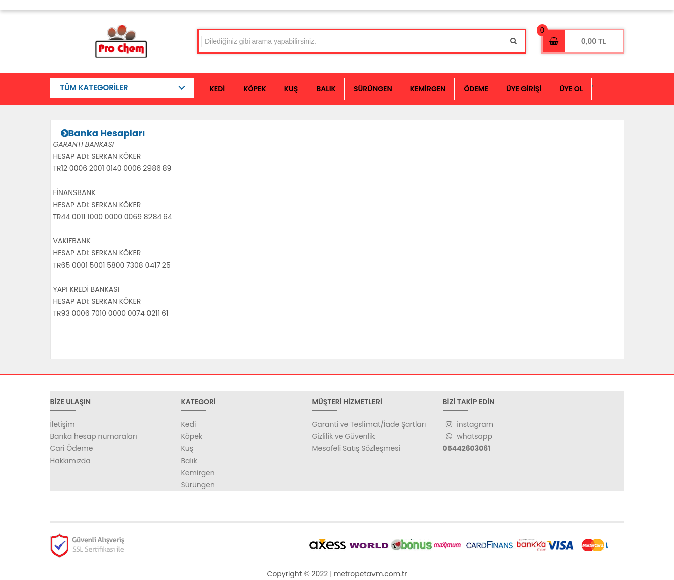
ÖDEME (476, 89)
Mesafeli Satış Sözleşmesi (356, 448)
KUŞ (291, 89)
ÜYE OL (571, 89)
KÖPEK (254, 89)
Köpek (191, 436)
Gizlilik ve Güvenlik (343, 436)
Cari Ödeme (71, 448)
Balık (189, 461)
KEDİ (218, 89)
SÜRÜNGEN (373, 89)
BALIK (326, 89)
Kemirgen (197, 473)
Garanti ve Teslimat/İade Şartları (369, 424)
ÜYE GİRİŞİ (523, 89)
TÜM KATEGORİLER (94, 87)
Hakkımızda (70, 461)
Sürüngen (197, 485)
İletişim (62, 424)
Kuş (187, 448)
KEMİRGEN (428, 89)
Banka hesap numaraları (93, 436)
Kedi (188, 424)
